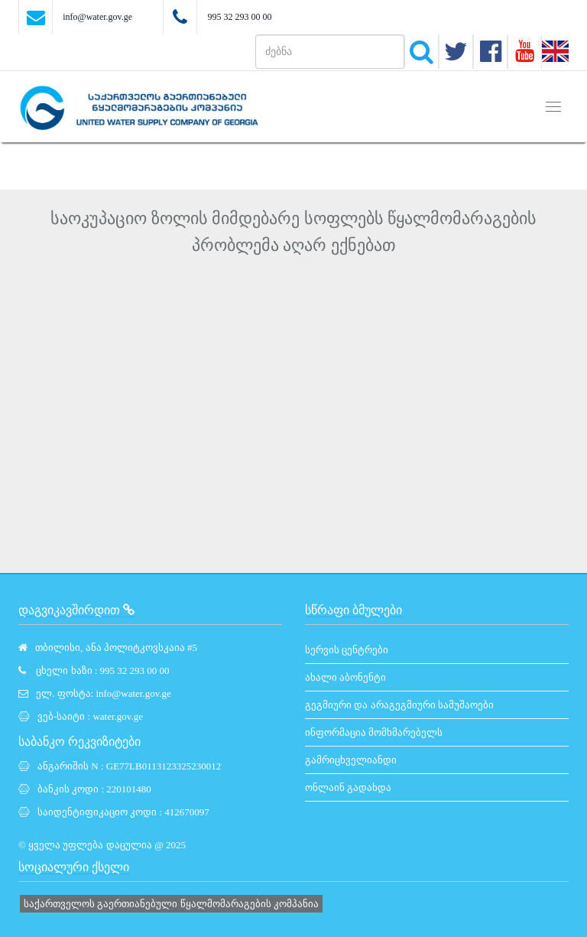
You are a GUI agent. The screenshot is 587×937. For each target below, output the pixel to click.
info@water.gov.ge (97, 16)
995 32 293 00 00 (239, 16)
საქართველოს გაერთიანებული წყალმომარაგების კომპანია (171, 903)
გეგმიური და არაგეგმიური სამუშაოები (399, 705)
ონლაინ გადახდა (348, 787)
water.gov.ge (117, 716)
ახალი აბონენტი (345, 677)
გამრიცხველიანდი (351, 760)
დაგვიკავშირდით (76, 610)
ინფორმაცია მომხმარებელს (374, 732)
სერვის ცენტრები (346, 650)
